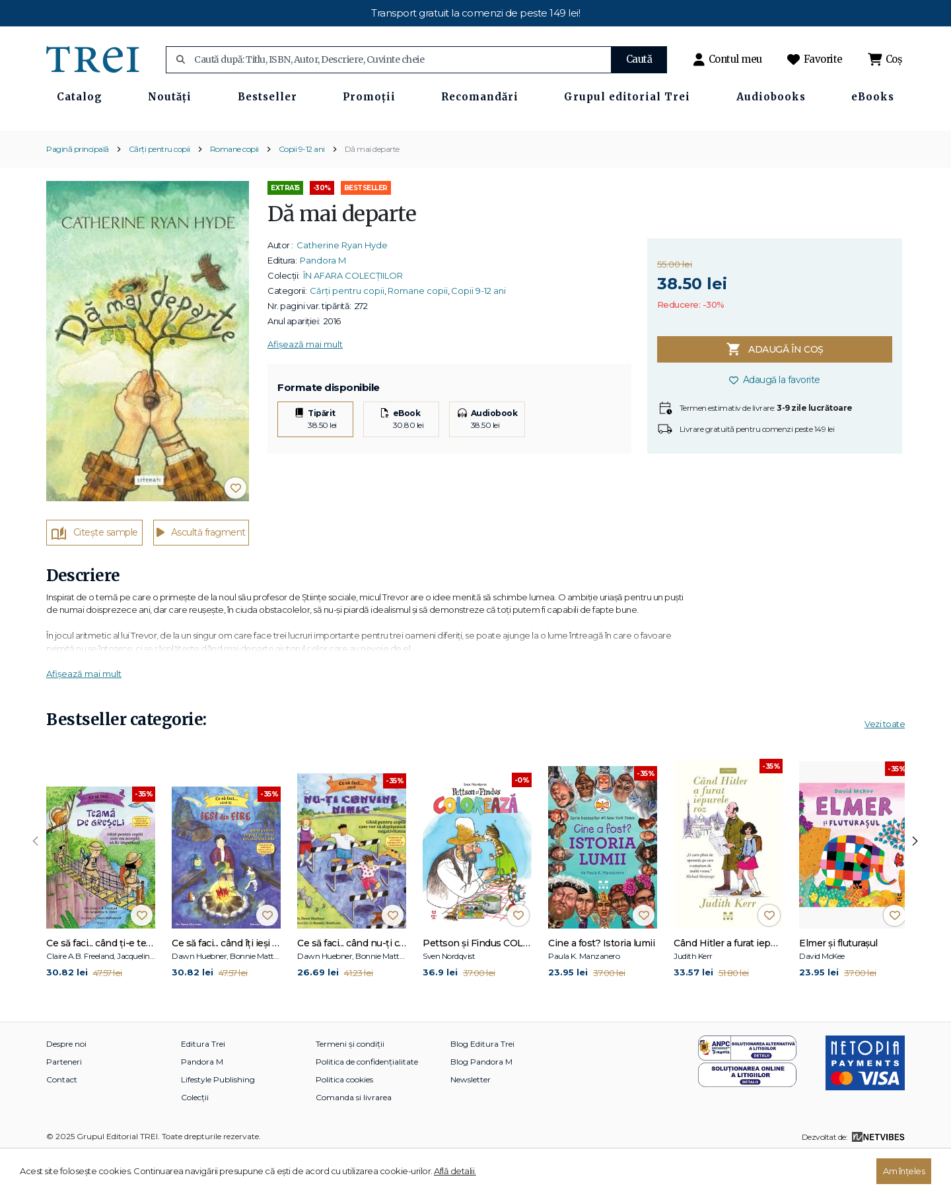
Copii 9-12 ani (302, 187)
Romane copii (234, 187)
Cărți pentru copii (159, 187)
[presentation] (35, 880)
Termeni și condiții (350, 1083)
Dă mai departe (372, 187)
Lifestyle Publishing (218, 1118)
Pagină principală (77, 187)
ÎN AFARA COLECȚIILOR (353, 313)
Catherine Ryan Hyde (342, 283)
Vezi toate (884, 762)
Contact (61, 1118)
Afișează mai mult (305, 382)
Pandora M (323, 298)
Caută (639, 59)
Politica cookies (344, 1118)
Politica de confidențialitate (367, 1101)
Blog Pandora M (481, 1101)
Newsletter (470, 1118)
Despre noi (66, 1083)
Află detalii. (455, 1171)
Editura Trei (203, 1083)
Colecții (195, 1136)
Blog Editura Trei (482, 1083)
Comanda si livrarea (354, 1136)
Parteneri (64, 1101)
